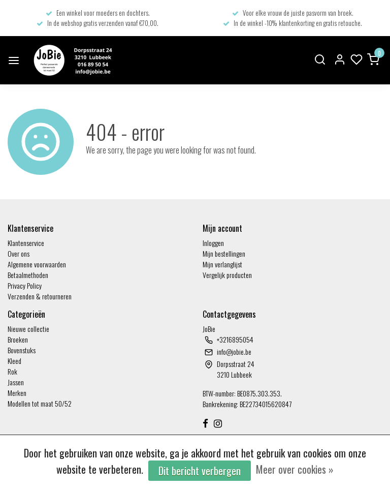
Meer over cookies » (295, 469)
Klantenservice (26, 242)
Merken (17, 392)
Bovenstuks (22, 350)
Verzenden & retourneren (40, 296)
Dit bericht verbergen (199, 470)
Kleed (14, 360)
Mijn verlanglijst (222, 264)
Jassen (16, 382)
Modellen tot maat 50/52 (40, 403)
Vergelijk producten (227, 274)
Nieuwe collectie (28, 328)
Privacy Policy (25, 285)
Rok (12, 371)
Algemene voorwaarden (37, 264)
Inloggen (213, 242)
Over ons (18, 253)
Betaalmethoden (28, 274)
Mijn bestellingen (224, 253)
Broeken (18, 339)
